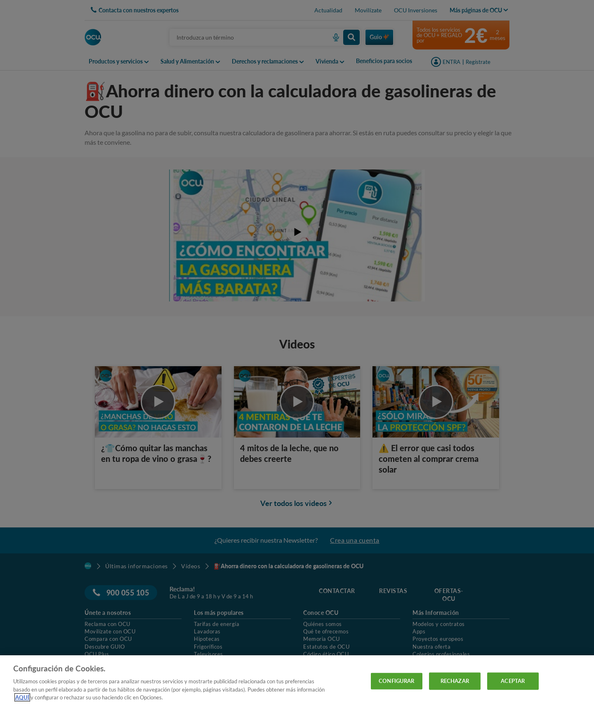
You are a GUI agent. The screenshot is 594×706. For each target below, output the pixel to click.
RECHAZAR (455, 681)
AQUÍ (22, 697)
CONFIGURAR (396, 681)
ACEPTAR (513, 681)
